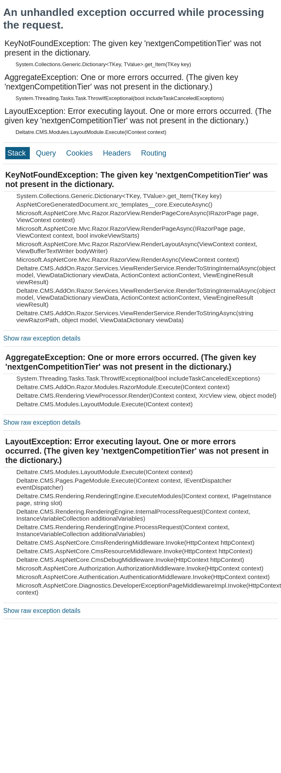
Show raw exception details (41, 338)
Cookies (80, 153)
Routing (153, 153)
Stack (17, 153)
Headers (118, 153)
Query (47, 153)
